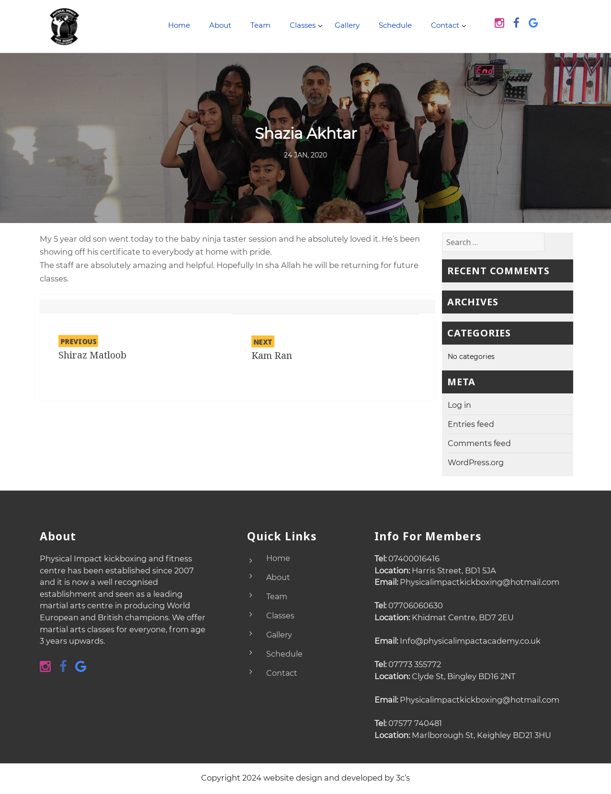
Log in (459, 405)
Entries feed (471, 424)
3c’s (403, 778)
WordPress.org (476, 462)
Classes (303, 25)
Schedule (395, 25)
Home (179, 25)
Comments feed (479, 443)
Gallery (347, 25)
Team (260, 25)
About (220, 25)
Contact (445, 25)
